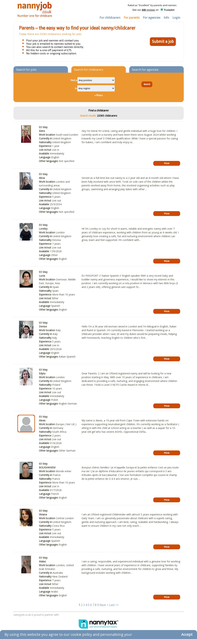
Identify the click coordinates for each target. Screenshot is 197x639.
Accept (187, 634)
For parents (131, 18)
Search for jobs (26, 70)
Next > (103, 605)
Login (176, 18)
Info (166, 18)
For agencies (151, 18)
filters (98, 95)
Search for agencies (145, 70)
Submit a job (163, 41)
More (166, 163)
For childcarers (109, 18)
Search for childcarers (88, 70)
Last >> (114, 605)
